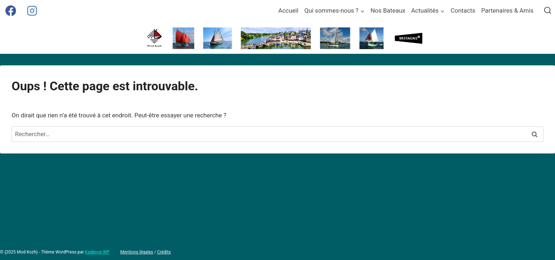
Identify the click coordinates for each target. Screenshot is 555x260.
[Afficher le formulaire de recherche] (547, 10)
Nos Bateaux (388, 10)
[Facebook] (10, 10)
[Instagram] (32, 10)
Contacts (463, 10)
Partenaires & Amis (507, 10)
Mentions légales (136, 252)
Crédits (164, 252)
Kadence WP (97, 252)
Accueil (288, 10)
